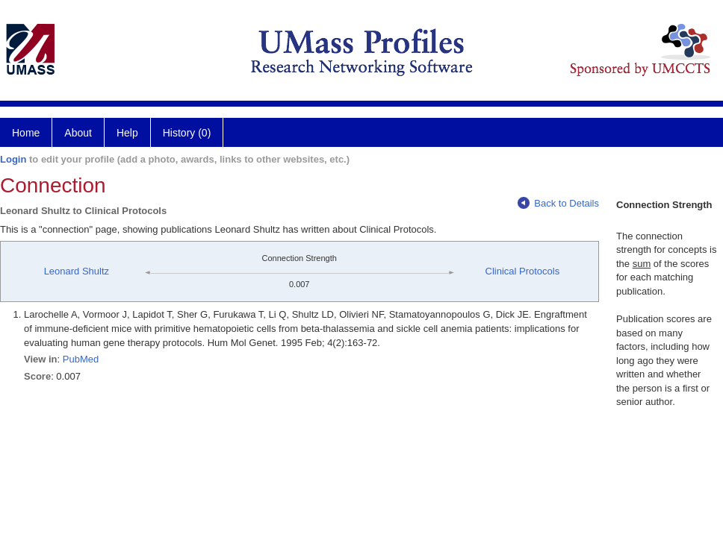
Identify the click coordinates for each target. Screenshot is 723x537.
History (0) (187, 133)
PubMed (81, 359)
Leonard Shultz (76, 271)
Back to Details (558, 203)
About (78, 133)
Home (26, 133)
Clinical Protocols (522, 271)
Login (13, 159)
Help (127, 133)
